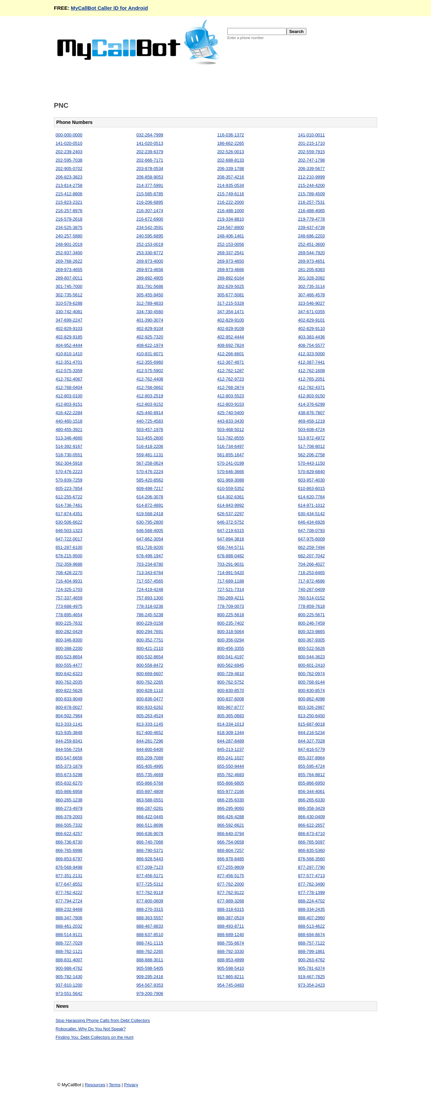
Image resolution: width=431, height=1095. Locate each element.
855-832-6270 (69, 783)
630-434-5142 (311, 513)
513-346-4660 (69, 437)
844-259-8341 (69, 740)
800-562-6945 (230, 665)
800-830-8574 (311, 690)
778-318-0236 (149, 606)
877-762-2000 (230, 884)
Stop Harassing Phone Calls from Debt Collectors (103, 1020)
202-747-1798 (311, 160)
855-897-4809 (149, 791)
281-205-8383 (311, 269)
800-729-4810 (230, 673)
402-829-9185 (69, 336)
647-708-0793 (311, 530)
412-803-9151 (69, 404)
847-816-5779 (311, 749)
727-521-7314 (230, 589)
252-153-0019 (149, 244)
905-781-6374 (311, 968)
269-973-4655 (69, 269)
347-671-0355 (311, 311)
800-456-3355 (230, 648)
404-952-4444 (69, 345)
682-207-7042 (311, 555)
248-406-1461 (230, 235)
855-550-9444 (230, 766)
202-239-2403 (69, 151)
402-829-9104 (149, 328)
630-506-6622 (69, 522)
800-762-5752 (230, 682)
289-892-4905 (149, 277)
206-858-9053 (149, 176)
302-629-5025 (230, 286)
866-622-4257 (69, 833)
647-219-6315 (230, 530)
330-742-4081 (69, 311)
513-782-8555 (230, 437)
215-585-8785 (149, 193)
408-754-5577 (311, 345)
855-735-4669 (149, 774)
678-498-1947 (149, 555)
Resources (95, 1084)
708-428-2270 (69, 572)
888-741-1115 (149, 942)
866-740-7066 (149, 841)
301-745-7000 (69, 286)
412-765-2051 (311, 378)
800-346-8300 (69, 639)
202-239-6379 (149, 151)
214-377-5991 (149, 185)
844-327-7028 (311, 740)
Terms (115, 1084)
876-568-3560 (311, 858)
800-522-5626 (311, 648)
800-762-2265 (149, 682)
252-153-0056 (230, 244)
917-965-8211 (230, 976)
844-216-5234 (311, 732)
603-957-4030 (311, 480)
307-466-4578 (311, 294)
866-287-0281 (149, 808)
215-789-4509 (311, 193)
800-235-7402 (230, 623)
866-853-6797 (69, 858)
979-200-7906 (149, 993)
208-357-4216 (230, 176)
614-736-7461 (69, 505)
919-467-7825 (311, 976)
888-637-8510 (149, 934)
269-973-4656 (149, 269)
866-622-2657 (311, 825)
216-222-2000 (230, 202)
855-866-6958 (69, 791)
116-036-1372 (230, 134)
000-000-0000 (69, 134)
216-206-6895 (149, 202)
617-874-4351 (69, 513)
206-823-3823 (69, 176)
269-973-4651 (311, 261)
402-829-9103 (69, 328)
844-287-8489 (230, 740)
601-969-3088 (230, 480)
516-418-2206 (149, 446)
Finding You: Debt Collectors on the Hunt (94, 1037)
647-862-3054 (149, 538)
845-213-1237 (230, 749)
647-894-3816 (230, 538)
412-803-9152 (149, 404)
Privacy (131, 1084)
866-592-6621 (230, 825)
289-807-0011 (69, 277)
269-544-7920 (311, 252)
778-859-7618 (311, 606)
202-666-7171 (149, 160)
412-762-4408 (149, 378)
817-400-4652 (149, 732)
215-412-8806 (69, 193)
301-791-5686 (149, 286)
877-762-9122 (230, 892)
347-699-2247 (69, 320)
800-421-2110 (149, 648)
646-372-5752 (230, 522)
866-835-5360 (311, 850)
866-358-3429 (311, 808)
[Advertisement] (176, 80)
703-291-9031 (230, 564)
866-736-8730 (69, 841)
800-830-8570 (230, 690)
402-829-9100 (230, 320)
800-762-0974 (311, 673)
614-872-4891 (149, 505)
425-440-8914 (149, 412)
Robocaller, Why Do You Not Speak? (91, 1028)
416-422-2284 (69, 412)
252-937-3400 (69, 252)
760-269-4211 (230, 597)
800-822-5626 (69, 690)
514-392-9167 (69, 446)
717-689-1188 (230, 581)
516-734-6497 (230, 446)
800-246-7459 (311, 623)
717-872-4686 (311, 581)
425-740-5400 (230, 412)
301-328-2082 (311, 277)
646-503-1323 (69, 530)
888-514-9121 (69, 934)
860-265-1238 (69, 799)
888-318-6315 (230, 909)
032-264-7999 (149, 134)
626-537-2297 (230, 513)
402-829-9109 (230, 328)
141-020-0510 (69, 143)
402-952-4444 (230, 336)
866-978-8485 (230, 858)
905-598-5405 (149, 968)
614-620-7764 (311, 496)
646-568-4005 (149, 530)
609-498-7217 (149, 488)
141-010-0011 (311, 134)
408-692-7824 (230, 345)
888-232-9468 (69, 909)
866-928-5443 (149, 858)
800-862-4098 (311, 698)
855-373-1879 (69, 766)
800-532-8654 (149, 656)
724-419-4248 (149, 589)
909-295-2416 (149, 976)
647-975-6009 (311, 538)
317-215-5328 (230, 303)
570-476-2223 (69, 471)
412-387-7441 (311, 362)
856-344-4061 (311, 791)
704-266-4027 (311, 564)
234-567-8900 (230, 227)
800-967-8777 (230, 707)
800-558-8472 (149, 665)
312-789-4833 (149, 303)
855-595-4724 (311, 766)
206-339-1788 (230, 168)
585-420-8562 (149, 480)
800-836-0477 (149, 698)
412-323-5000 (311, 353)
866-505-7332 (69, 825)
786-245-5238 (149, 614)
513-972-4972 (311, 437)
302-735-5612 (69, 294)
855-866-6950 (311, 783)
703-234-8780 (149, 564)
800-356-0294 (230, 639)
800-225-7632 (69, 623)
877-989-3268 (230, 900)
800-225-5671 (311, 614)
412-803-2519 (149, 395)
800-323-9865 (311, 631)
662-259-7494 (311, 547)
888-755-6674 (230, 942)
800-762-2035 (69, 682)
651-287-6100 (69, 547)
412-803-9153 (230, 404)
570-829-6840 (311, 471)
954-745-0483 (230, 985)
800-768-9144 (311, 682)
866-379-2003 (69, 816)
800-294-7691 (149, 631)
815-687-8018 (311, 724)
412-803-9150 (311, 395)
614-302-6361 (230, 496)
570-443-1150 (311, 463)
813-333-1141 (69, 724)
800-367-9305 (311, 639)
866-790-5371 (149, 850)
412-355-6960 (149, 362)
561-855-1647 (230, 454)
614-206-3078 (149, 496)
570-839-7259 (69, 480)
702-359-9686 (69, 564)
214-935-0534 (230, 185)
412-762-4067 (69, 378)
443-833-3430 (230, 421)
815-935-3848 (69, 732)
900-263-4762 (311, 959)
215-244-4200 (311, 185)
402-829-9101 (311, 320)
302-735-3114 (311, 286)
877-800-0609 (149, 900)
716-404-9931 (69, 581)
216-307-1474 (149, 210)
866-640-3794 (230, 833)
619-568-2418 (149, 513)
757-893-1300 (149, 597)
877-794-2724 (69, 900)
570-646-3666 (230, 471)
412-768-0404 (69, 387)
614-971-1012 (311, 505)
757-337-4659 (69, 597)
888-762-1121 (69, 951)
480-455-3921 (69, 429)
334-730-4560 (149, 311)
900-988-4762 (69, 968)
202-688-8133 (230, 160)
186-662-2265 (230, 143)
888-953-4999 (230, 959)
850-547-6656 (69, 757)
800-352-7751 (149, 639)
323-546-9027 (311, 303)
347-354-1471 (230, 311)
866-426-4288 (230, 816)
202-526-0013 (230, 151)
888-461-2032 (69, 926)
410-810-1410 (69, 353)
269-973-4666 (230, 269)
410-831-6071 (149, 353)
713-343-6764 (149, 572)
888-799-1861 (311, 951)
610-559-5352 (230, 488)
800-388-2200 (69, 648)
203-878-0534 (149, 168)
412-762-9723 (230, 378)
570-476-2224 (149, 471)
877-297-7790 (311, 867)
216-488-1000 (230, 210)
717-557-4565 (149, 581)
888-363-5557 (149, 917)
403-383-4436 (311, 336)
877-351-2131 (69, 875)
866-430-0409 (311, 816)
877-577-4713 (311, 875)
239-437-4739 (311, 227)
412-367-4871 (230, 362)
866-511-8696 (149, 825)
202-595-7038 (69, 160)
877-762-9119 (149, 892)
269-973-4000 (149, 261)
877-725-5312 (149, 884)
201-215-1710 (311, 143)
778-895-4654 (69, 614)
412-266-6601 (230, 353)
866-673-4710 (311, 833)
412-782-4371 (311, 387)
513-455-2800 (149, 437)
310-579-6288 (69, 303)
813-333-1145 (149, 724)
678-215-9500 (69, 555)
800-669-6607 (149, 673)
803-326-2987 (311, 707)
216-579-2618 (69, 219)
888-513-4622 (311, 926)
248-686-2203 (311, 235)
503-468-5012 (230, 429)
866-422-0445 (149, 816)
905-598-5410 (230, 968)
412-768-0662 (149, 387)
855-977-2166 (230, 791)
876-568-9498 (69, 867)
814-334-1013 (230, 724)
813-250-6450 (311, 715)
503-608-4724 (311, 429)
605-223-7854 (69, 488)
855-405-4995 (149, 766)
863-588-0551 (149, 799)
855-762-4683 (230, 774)
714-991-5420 (230, 572)
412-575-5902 (149, 370)
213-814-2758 (69, 185)
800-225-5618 (230, 614)
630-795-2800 (149, 522)
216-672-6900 (149, 219)
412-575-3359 (69, 370)
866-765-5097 (311, 841)
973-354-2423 (311, 985)
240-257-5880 (69, 235)
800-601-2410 (311, 665)
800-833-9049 (69, 698)
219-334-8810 (230, 219)
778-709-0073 (230, 606)
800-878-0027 (69, 707)
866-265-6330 (311, 799)
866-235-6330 (230, 799)
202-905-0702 (69, 168)
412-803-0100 (69, 395)
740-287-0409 (311, 589)
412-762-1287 (230, 370)
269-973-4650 (230, 261)
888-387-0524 (230, 917)
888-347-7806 (69, 917)
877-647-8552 (69, 884)
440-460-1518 (69, 421)
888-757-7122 (311, 942)
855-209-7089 (149, 757)
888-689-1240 (230, 934)
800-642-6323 (69, 673)
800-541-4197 (230, 656)
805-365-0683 (230, 715)
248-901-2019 (69, 244)
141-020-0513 (149, 143)
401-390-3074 (149, 320)
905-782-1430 (69, 976)
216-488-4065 (311, 210)
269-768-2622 (69, 261)
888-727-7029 (69, 942)
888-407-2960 (311, 917)
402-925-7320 (149, 336)
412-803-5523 (230, 395)
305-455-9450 (149, 294)
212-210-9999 (311, 176)
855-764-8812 (311, 774)
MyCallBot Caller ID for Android (109, 8)
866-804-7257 (230, 850)
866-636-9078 (149, 833)
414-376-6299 (311, 404)
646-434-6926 (311, 522)
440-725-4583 (149, 421)
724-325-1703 (69, 589)
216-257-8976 (69, 210)
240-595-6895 (149, 235)
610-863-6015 (311, 488)
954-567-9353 (149, 985)
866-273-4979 (69, 808)
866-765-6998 (69, 850)
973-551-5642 (69, 993)
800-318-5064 (230, 631)
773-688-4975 (69, 606)
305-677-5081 (230, 294)
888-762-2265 (149, 951)
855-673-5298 (69, 774)
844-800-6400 (149, 749)
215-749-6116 (230, 193)
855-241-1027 (230, 757)
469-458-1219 (311, 421)
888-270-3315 (149, 909)
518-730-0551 (69, 454)
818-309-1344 (230, 732)
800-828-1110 (149, 690)
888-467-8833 (149, 926)
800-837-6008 (230, 698)
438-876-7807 (311, 412)
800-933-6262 (149, 707)
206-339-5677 (311, 168)
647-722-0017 (69, 538)
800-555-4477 (69, 665)
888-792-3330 (230, 951)
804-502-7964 (69, 715)
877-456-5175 (230, 875)
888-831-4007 (69, 959)
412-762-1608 (311, 370)
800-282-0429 (69, 631)
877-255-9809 (230, 867)
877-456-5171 (149, 875)
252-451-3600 (311, 244)
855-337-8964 (311, 757)
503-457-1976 (149, 429)
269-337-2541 (230, 252)
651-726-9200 (149, 547)
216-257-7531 (311, 202)
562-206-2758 (311, 454)
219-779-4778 (311, 219)
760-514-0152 (311, 597)
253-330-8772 (149, 252)
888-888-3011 (149, 959)
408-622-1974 (149, 345)
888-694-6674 (311, 934)
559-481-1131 (149, 454)
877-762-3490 (311, 884)
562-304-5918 (69, 463)
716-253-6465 (311, 572)
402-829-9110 (311, 328)
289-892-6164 (230, 277)
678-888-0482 (230, 555)
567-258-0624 (149, 463)
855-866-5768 (149, 783)
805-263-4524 (149, 715)
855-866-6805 (230, 783)
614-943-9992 (230, 505)
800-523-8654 (69, 656)
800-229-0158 (149, 623)
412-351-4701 (69, 362)
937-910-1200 (69, 985)
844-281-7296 (149, 740)
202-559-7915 (311, 151)
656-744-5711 (230, 547)
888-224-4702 (311, 900)
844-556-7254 (69, 749)
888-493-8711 (230, 926)
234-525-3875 (69, 227)
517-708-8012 (311, 446)
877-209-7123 (149, 867)
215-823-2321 (69, 202)
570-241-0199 (230, 463)
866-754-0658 (230, 841)
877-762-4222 (69, 892)
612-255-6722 (69, 496)
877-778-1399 (311, 892)
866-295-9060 (230, 808)
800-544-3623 (311, 656)
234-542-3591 (149, 227)
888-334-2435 (311, 909)
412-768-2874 (230, 387)
